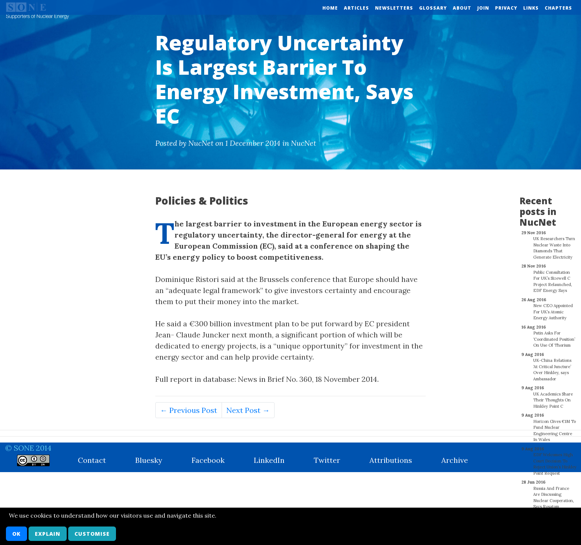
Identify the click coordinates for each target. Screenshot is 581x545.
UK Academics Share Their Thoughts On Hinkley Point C (553, 396)
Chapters (558, 8)
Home (330, 8)
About (462, 8)
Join (483, 8)
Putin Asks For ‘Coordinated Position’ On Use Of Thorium (554, 335)
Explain (47, 533)
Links (531, 8)
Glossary (433, 8)
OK (16, 533)
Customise (92, 533)
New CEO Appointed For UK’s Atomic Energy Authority (553, 307)
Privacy (506, 8)
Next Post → (248, 410)
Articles (356, 8)
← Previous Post (188, 410)
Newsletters (394, 8)
